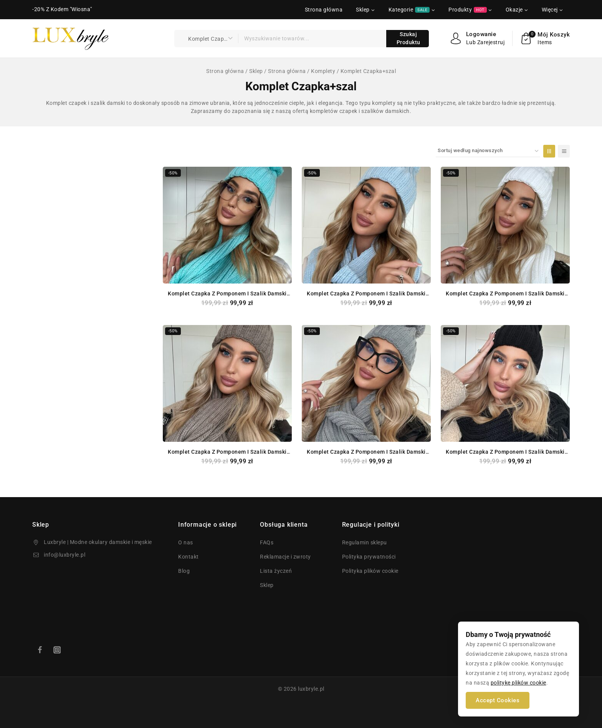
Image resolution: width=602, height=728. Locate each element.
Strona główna (324, 10)
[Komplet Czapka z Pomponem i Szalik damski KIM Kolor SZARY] (366, 383)
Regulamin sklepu (364, 542)
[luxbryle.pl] (70, 38)
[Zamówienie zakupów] (488, 151)
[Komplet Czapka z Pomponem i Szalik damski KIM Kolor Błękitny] (366, 225)
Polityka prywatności (369, 557)
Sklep (267, 585)
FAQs (266, 542)
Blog (184, 571)
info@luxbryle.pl (64, 555)
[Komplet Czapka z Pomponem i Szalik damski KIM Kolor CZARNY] (505, 383)
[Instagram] (57, 649)
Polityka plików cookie (370, 571)
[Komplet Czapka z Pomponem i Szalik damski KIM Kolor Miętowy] (227, 225)
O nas (185, 542)
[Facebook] (39, 649)
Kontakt (188, 557)
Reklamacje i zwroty (285, 557)
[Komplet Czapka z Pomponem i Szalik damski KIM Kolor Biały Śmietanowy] (505, 225)
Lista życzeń (276, 571)
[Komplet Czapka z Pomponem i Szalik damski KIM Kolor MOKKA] (227, 383)
